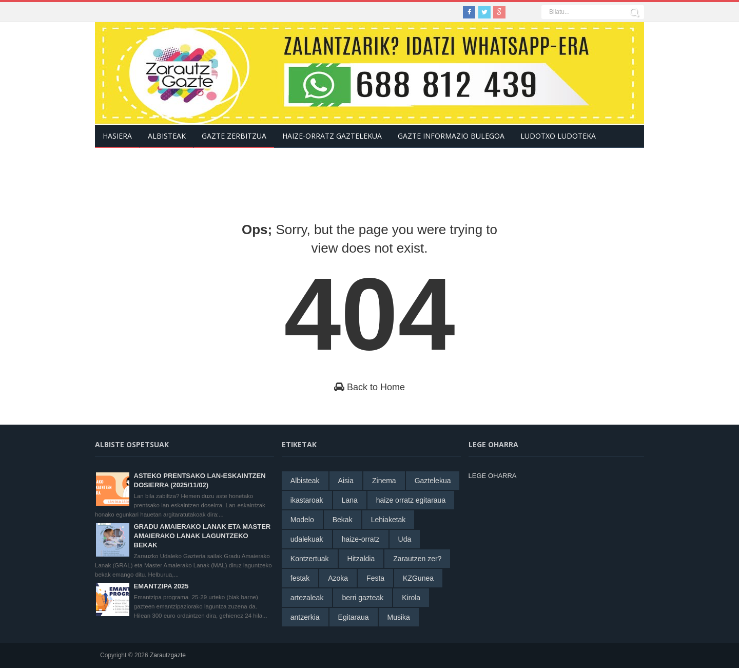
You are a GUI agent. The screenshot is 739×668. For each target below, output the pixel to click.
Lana (350, 500)
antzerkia (305, 617)
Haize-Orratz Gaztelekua (332, 136)
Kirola (411, 598)
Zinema (384, 480)
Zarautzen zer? (417, 559)
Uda (405, 539)
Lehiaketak (388, 520)
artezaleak (307, 598)
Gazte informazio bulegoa (451, 136)
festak (299, 578)
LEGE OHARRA (493, 476)
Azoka (338, 578)
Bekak (343, 520)
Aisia (346, 480)
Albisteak (305, 480)
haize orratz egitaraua (410, 500)
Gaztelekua (433, 480)
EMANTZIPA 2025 (161, 586)
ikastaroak (306, 500)
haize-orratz (361, 539)
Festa (375, 578)
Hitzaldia (361, 559)
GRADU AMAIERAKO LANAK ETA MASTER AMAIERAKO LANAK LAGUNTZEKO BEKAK (202, 536)
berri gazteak (362, 598)
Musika (398, 617)
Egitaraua (353, 617)
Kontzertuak (309, 559)
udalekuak (306, 539)
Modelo (302, 520)
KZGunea (418, 578)
